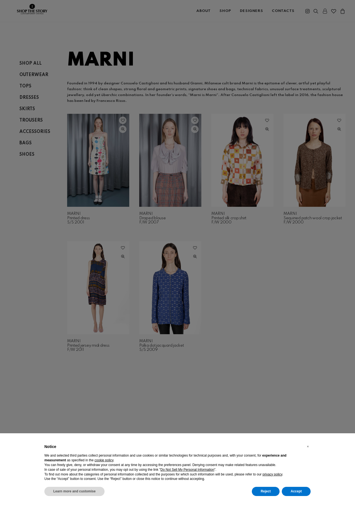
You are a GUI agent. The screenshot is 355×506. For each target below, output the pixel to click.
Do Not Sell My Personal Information (187, 470)
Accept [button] (296, 491)
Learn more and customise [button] (74, 491)
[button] (307, 446)
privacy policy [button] (272, 474)
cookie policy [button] (104, 460)
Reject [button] (266, 491)
